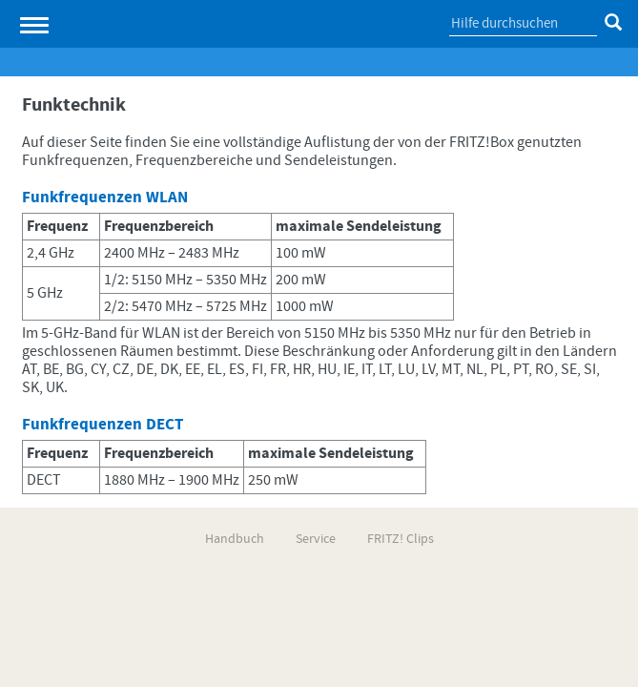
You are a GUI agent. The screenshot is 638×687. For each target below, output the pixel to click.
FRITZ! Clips (400, 539)
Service (316, 539)
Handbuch (234, 539)
